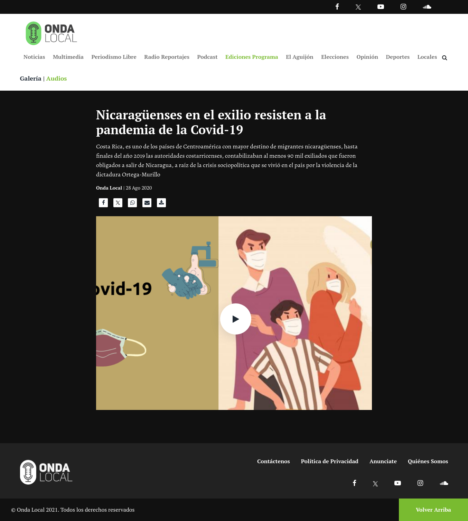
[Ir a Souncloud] (427, 6)
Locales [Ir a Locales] (427, 57)
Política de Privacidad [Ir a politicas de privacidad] (329, 461)
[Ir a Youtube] (380, 6)
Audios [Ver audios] (56, 78)
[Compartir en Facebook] (103, 204)
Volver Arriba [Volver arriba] (433, 509)
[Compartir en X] (117, 204)
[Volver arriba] (431, 510)
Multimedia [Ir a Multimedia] (68, 57)
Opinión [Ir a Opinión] (367, 57)
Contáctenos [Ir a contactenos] (273, 461)
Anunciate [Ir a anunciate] (383, 461)
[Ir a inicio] (51, 32)
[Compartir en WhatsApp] (132, 204)
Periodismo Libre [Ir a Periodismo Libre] (114, 57)
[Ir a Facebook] (354, 482)
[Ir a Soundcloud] (444, 482)
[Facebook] (337, 6)
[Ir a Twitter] (358, 7)
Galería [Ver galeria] (30, 78)
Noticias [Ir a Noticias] (34, 57)
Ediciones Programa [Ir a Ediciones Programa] (251, 57)
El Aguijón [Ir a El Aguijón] (299, 57)
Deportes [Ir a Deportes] (398, 57)
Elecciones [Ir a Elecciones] (335, 57)
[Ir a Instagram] (403, 6)
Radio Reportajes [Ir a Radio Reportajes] (166, 57)
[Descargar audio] (161, 204)
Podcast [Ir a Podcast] (207, 57)
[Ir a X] (375, 482)
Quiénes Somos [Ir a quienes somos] (428, 461)
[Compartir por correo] (146, 204)
